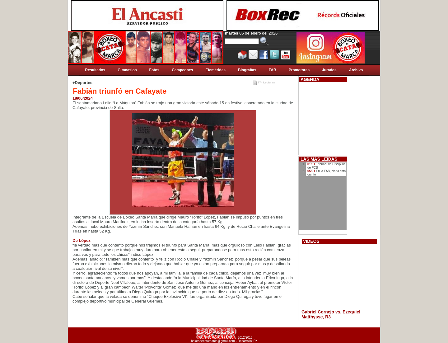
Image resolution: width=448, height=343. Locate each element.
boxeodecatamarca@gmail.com (213, 341)
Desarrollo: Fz (247, 341)
